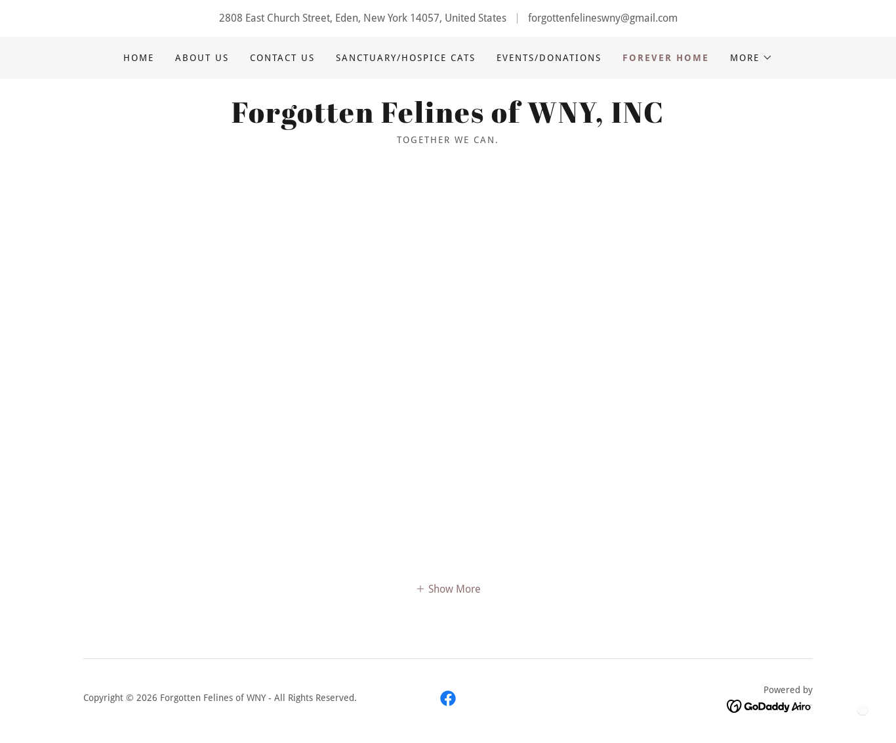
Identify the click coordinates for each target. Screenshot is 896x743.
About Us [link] (202, 58)
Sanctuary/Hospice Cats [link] (406, 58)
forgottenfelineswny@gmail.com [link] (603, 18)
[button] (751, 58)
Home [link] (138, 58)
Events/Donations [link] (549, 58)
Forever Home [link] (665, 58)
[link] (448, 119)
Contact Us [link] (282, 58)
